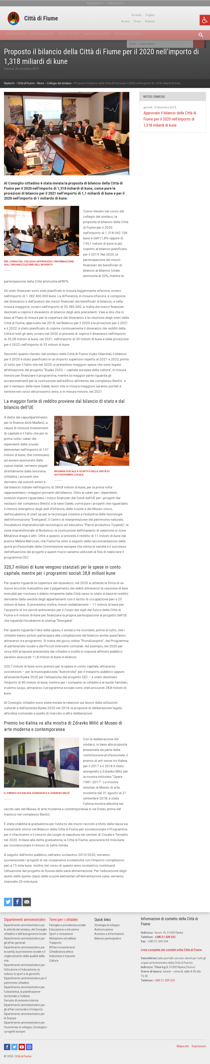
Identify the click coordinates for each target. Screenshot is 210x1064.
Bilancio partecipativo (107, 939)
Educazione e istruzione (64, 930)
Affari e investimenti (62, 948)
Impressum (199, 1047)
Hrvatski (187, 15)
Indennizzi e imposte (62, 957)
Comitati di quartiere (51, 35)
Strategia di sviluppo (107, 926)
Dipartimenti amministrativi (24, 921)
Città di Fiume (23, 1057)
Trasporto (55, 944)
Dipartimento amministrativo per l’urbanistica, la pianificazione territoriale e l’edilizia (24, 993)
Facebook (7, 1048)
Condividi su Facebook (19, 903)
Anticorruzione (103, 930)
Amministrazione (19, 35)
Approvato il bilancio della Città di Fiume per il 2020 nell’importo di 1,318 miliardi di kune (171, 122)
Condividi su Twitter (8, 903)
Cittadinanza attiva (61, 953)
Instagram (29, 1048)
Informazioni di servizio (161, 35)
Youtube (22, 1048)
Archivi (175, 21)
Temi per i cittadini (86, 35)
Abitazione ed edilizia (62, 939)
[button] (205, 20)
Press (188, 21)
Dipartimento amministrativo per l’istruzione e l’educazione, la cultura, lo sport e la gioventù (24, 971)
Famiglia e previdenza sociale (67, 926)
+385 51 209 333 (165, 938)
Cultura (53, 962)
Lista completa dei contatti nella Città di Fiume (171, 951)
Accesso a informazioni (109, 935)
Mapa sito (183, 1047)
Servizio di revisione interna (21, 1001)
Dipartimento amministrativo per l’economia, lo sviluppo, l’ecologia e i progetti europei (25, 1028)
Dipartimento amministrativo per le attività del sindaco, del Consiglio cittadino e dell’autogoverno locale (25, 931)
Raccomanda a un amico (30, 903)
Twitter (14, 1048)
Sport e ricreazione (61, 935)
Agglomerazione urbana (122, 35)
